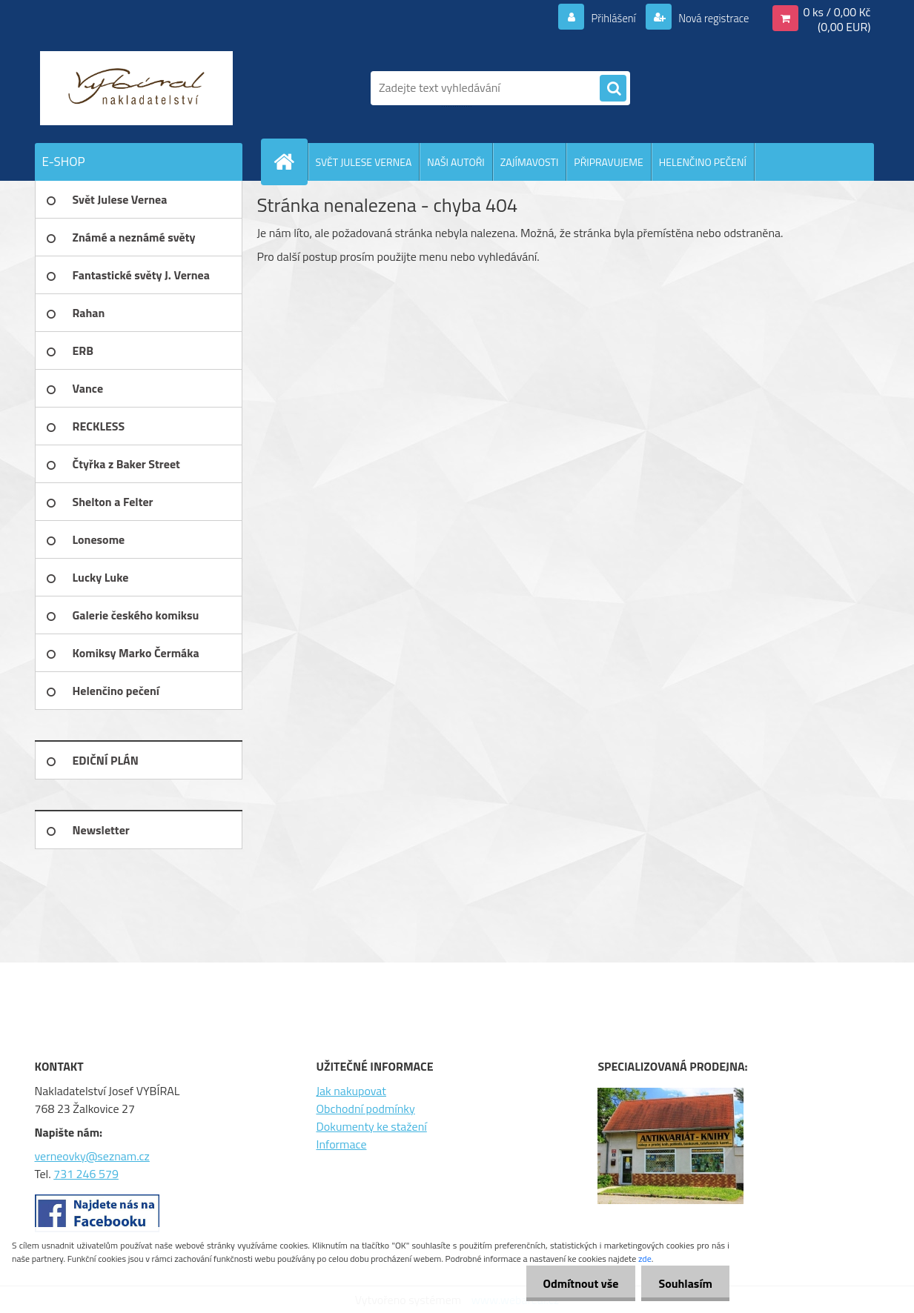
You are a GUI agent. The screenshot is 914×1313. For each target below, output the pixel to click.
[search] (613, 89)
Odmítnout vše (577, 1283)
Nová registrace (709, 18)
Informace (341, 1144)
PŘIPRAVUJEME (608, 162)
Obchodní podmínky (365, 1108)
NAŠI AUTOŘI (455, 162)
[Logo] (137, 88)
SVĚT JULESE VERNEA (364, 162)
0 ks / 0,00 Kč (836, 12)
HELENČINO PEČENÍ (702, 162)
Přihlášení (604, 18)
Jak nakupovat (351, 1091)
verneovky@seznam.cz (92, 1156)
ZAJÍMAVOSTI (529, 162)
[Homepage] (291, 161)
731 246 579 (86, 1174)
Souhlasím (684, 1283)
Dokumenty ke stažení (371, 1126)
